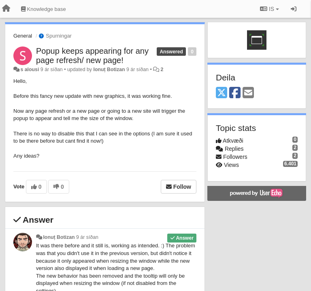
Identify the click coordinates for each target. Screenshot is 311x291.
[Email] (248, 93)
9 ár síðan (87, 237)
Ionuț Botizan (109, 69)
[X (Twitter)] (221, 93)
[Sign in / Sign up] (293, 9)
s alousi (29, 69)
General (22, 36)
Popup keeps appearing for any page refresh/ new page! (92, 55)
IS (269, 9)
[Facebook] (235, 93)
